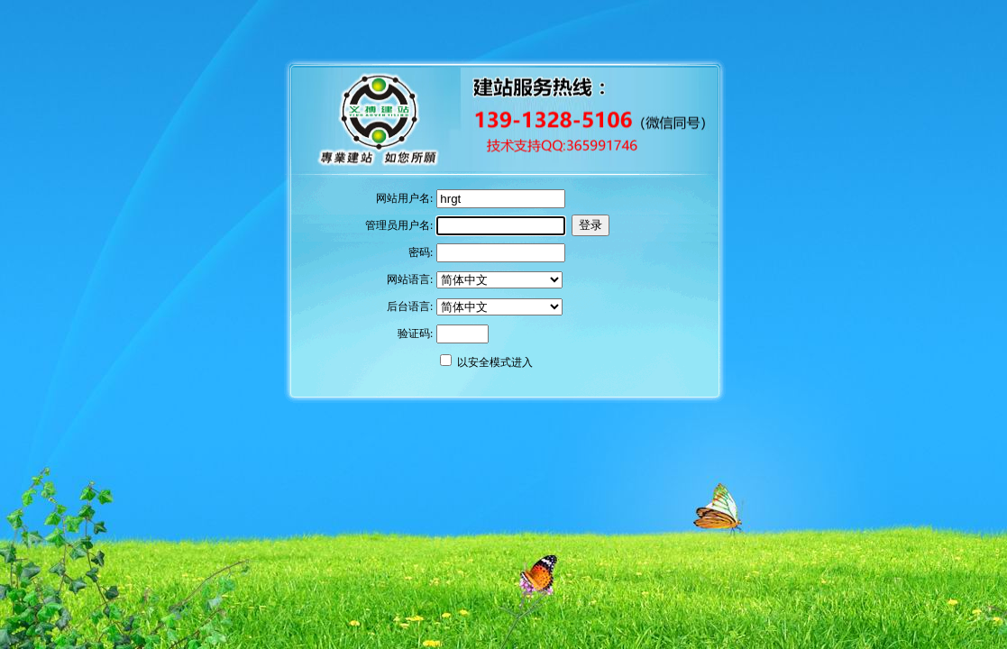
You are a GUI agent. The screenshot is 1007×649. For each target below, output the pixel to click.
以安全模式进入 (495, 362)
